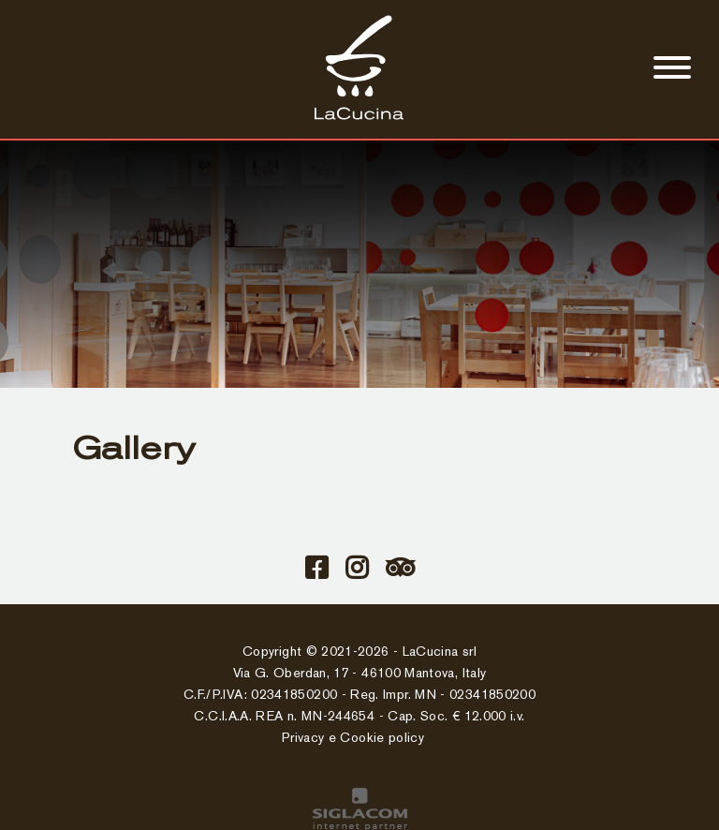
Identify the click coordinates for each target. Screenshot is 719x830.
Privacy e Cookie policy (353, 739)
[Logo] (359, 117)
